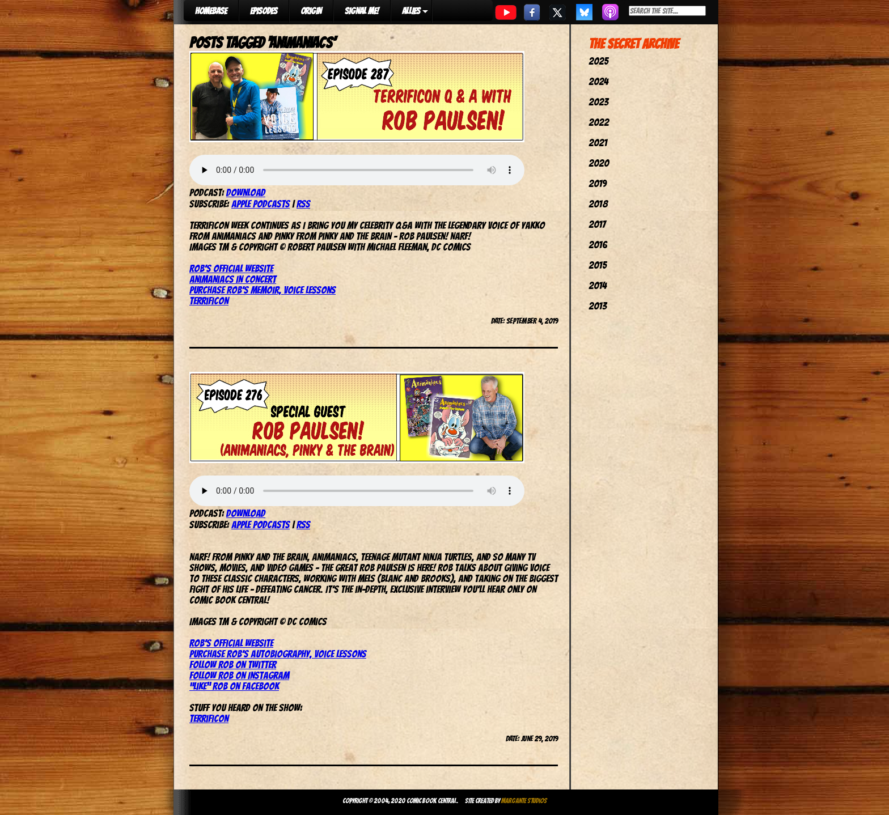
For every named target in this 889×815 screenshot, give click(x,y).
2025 (598, 61)
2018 (598, 203)
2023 (598, 101)
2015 (598, 265)
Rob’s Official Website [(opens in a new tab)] (231, 643)
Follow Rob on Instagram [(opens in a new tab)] (239, 675)
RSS (303, 203)
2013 (598, 305)
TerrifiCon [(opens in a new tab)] (208, 718)
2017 (597, 224)
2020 (599, 163)
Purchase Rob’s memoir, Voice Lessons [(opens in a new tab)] (262, 290)
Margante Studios (524, 800)
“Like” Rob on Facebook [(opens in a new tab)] (234, 686)
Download (245, 192)
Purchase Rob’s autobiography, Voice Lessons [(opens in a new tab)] (277, 653)
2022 (599, 122)
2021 (598, 142)
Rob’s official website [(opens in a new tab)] (231, 268)
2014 (598, 285)
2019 (598, 183)
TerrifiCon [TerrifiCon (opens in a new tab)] (208, 300)
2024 (598, 81)
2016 (598, 244)
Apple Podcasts (260, 203)
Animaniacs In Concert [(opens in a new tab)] (232, 279)
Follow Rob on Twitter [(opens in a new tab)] (232, 664)
